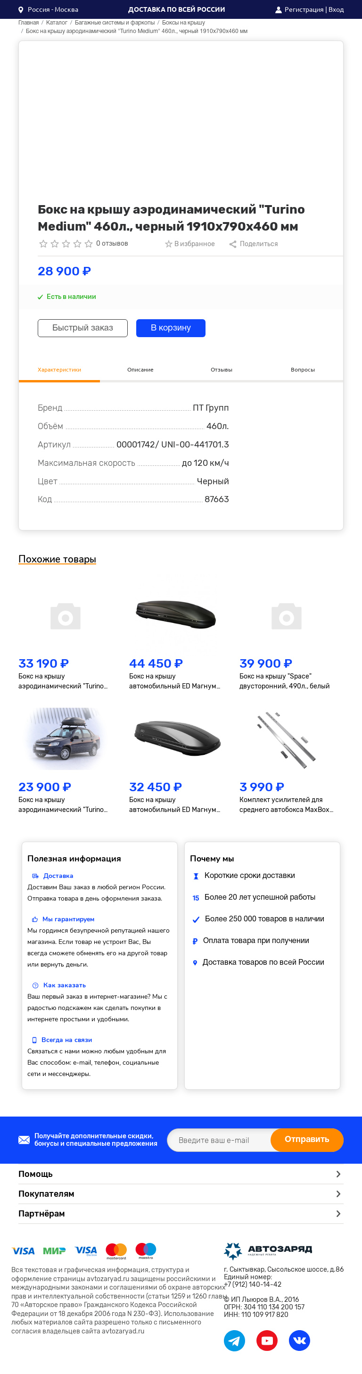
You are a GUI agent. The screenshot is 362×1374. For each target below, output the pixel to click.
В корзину (171, 328)
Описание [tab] (140, 369)
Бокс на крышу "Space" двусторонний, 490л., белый (284, 681)
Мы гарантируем (68, 919)
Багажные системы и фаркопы (115, 22)
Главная (28, 22)
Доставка (58, 875)
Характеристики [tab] (59, 369)
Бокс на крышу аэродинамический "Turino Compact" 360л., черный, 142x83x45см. (61, 805)
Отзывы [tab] (221, 369)
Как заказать (64, 985)
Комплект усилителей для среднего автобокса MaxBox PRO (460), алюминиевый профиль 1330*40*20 (284, 805)
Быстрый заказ (82, 328)
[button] (48, 9)
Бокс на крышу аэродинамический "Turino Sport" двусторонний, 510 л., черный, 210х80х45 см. (62, 681)
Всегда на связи (66, 1039)
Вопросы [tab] (303, 369)
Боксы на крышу (183, 22)
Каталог (56, 22)
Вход (336, 9)
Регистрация (304, 9)
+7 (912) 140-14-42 (252, 1285)
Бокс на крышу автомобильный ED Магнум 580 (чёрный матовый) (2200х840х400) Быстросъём (172, 681)
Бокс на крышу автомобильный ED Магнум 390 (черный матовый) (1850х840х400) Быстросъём (176, 805)
